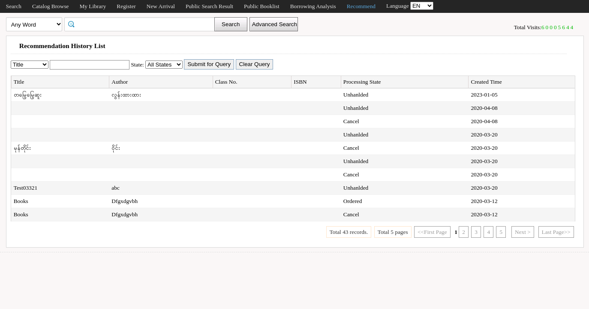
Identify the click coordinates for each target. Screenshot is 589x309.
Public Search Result (209, 6)
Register (126, 6)
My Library (93, 6)
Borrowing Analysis (313, 6)
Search (13, 6)
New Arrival (161, 6)
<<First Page (432, 232)
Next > (523, 232)
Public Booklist (261, 6)
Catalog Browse (50, 6)
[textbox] (142, 23)
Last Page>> (556, 232)
